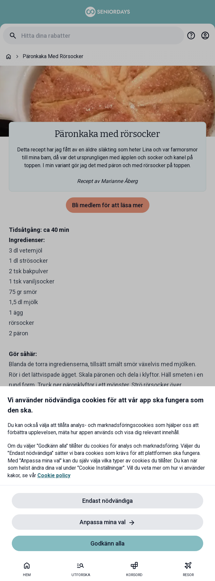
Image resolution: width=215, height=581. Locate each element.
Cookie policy (53, 475)
